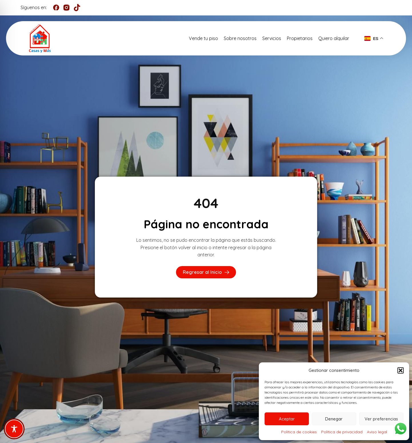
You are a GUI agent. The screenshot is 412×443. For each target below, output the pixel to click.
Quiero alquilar (333, 38)
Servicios (271, 38)
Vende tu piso (203, 38)
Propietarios (300, 38)
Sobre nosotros (240, 38)
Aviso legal (377, 431)
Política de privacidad (342, 431)
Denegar (334, 419)
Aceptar (287, 419)
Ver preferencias (381, 419)
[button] (400, 370)
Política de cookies (299, 431)
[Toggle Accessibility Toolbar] (14, 429)
